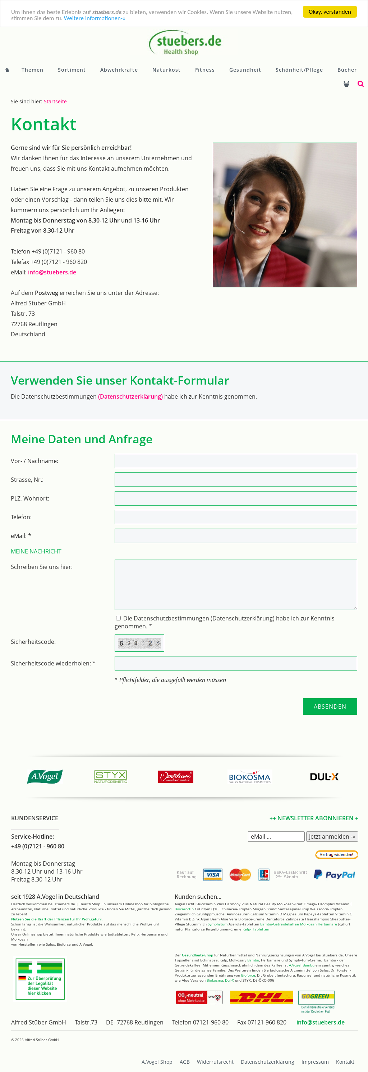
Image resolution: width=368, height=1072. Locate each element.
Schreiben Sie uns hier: (42, 567)
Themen (32, 69)
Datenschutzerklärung (267, 1061)
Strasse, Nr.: (27, 480)
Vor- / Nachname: (34, 461)
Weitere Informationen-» (95, 18)
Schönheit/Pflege (299, 69)
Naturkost (166, 69)
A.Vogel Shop (157, 1061)
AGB (185, 1061)
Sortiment (72, 69)
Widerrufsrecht (215, 1061)
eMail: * (21, 536)
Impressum (315, 1061)
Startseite (55, 101)
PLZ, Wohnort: (30, 498)
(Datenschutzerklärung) (130, 396)
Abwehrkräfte (119, 69)
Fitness (205, 69)
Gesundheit (245, 69)
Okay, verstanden (330, 11)
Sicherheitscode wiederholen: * (53, 663)
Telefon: (21, 517)
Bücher (347, 69)
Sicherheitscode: (33, 642)
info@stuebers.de (52, 272)
